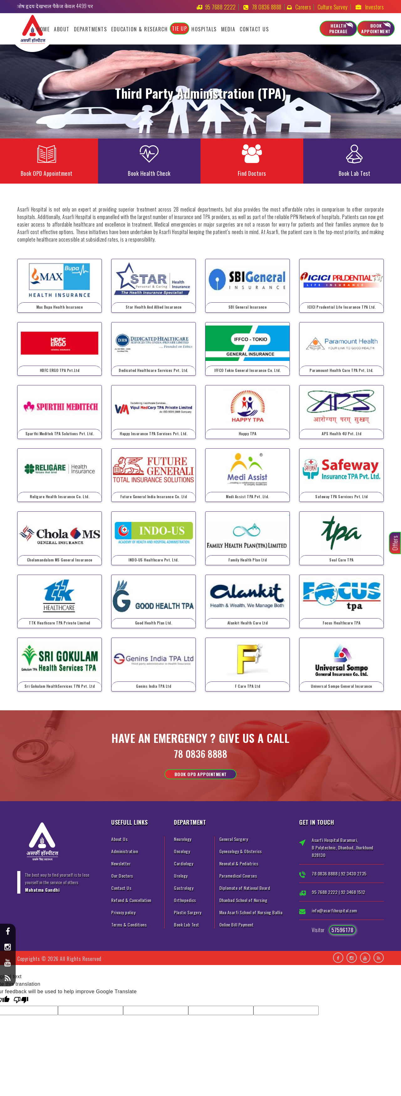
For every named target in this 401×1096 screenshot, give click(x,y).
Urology (181, 875)
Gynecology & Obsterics (240, 851)
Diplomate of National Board (244, 888)
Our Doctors (122, 875)
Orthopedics (185, 900)
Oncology (182, 851)
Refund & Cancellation (131, 900)
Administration (124, 851)
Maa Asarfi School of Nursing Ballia (251, 912)
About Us (119, 839)
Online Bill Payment (236, 924)
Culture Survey (333, 7)
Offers (395, 543)
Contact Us (254, 29)
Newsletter (121, 863)
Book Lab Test (186, 924)
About (62, 29)
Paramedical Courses (238, 875)
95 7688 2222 (220, 7)
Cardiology (183, 863)
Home (43, 29)
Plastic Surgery (187, 912)
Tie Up (179, 28)
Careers (303, 7)
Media (228, 29)
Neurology (182, 839)
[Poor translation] (21, 1000)
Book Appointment (376, 28)
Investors (374, 7)
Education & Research (139, 29)
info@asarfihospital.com (334, 910)
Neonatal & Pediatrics (238, 863)
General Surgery (233, 839)
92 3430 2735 (354, 873)
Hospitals (204, 29)
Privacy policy (123, 912)
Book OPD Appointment (200, 774)
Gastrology (183, 888)
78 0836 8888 (267, 7)
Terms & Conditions (129, 924)
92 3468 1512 (353, 892)
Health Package (338, 28)
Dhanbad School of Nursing (243, 900)
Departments (90, 29)
